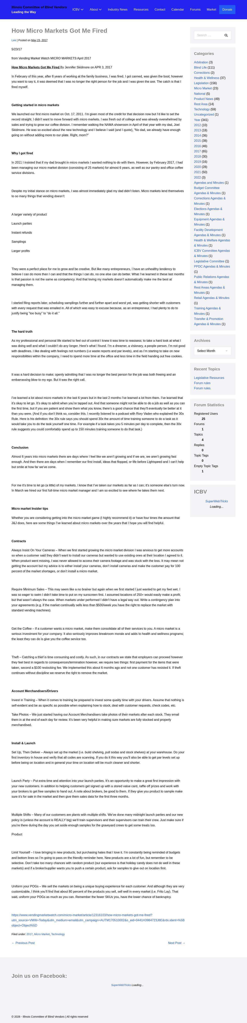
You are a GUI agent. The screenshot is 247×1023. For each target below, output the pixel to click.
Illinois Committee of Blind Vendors (39, 7)
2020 (197, 167)
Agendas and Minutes (209, 182)
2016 (197, 146)
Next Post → (176, 943)
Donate (227, 9)
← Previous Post (23, 943)
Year (197, 120)
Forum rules (202, 383)
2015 (197, 140)
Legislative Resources (209, 377)
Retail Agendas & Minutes (211, 298)
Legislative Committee (209, 261)
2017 (30, 934)
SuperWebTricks (216, 501)
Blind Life (200, 67)
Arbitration (201, 62)
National (199, 93)
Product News (203, 99)
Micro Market (42, 934)
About (96, 9)
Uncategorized (204, 114)
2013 (197, 130)
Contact (160, 9)
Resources (141, 9)
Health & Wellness (206, 78)
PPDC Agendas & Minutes (212, 266)
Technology (58, 934)
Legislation (201, 83)
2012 (197, 125)
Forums (195, 9)
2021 (197, 172)
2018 (197, 156)
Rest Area (200, 104)
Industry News (117, 9)
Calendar (177, 9)
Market (211, 9)
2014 (197, 135)
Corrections (202, 72)
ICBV (78, 9)
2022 (197, 177)
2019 (197, 161)
